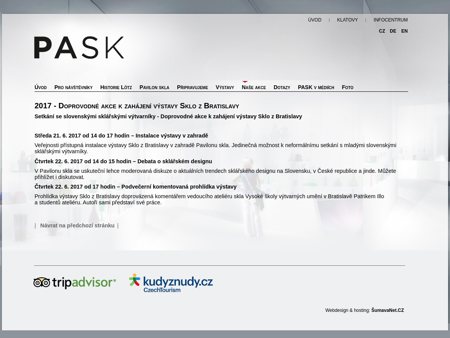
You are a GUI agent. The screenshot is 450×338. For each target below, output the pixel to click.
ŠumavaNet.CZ (387, 310)
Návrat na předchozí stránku (77, 225)
